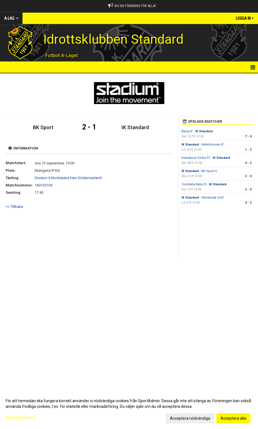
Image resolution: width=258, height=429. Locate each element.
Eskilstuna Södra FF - (205, 158)
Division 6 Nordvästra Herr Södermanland (68, 178)
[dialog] (129, 409)
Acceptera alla (233, 418)
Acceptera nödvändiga (190, 418)
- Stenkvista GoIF (202, 197)
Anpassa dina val (21, 417)
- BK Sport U (199, 171)
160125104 (43, 185)
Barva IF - (197, 131)
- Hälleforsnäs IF (203, 144)
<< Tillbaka (14, 206)
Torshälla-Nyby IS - (203, 184)
